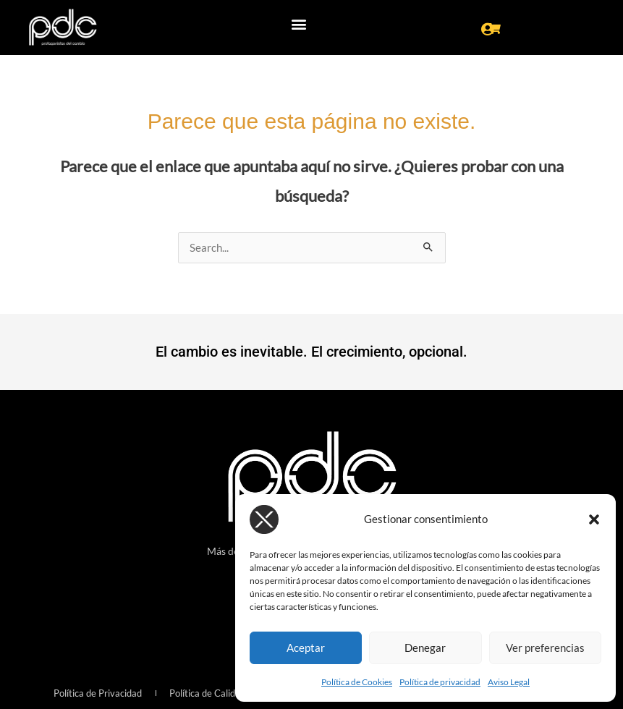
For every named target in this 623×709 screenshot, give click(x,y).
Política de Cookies (356, 681)
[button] (594, 519)
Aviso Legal (509, 681)
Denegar (425, 647)
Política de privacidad (439, 681)
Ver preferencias (545, 647)
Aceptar (306, 647)
